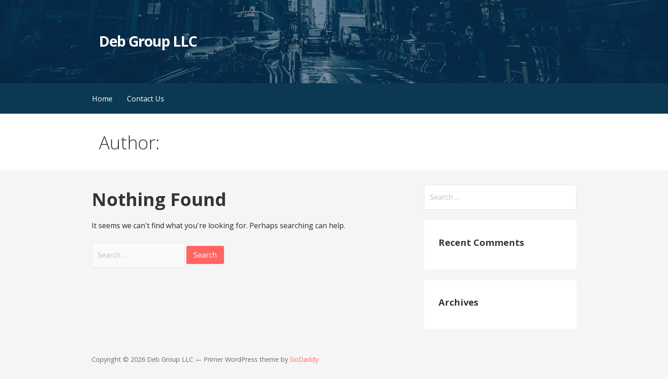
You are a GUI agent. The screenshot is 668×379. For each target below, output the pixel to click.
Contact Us (145, 99)
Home (102, 99)
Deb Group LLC (148, 41)
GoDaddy (304, 359)
